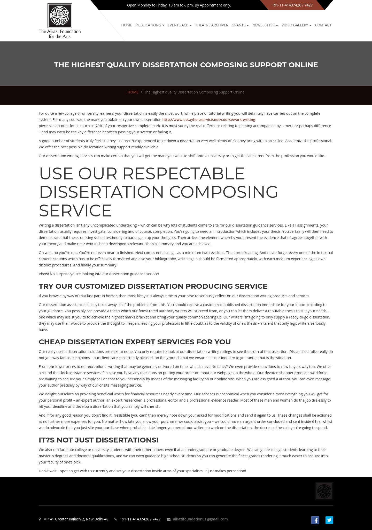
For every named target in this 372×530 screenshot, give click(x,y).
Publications (148, 25)
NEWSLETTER (263, 25)
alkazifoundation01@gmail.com (200, 519)
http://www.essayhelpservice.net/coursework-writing (208, 119)
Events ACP (178, 25)
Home (126, 25)
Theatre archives (211, 25)
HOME (133, 92)
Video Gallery (295, 25)
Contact (323, 25)
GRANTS (239, 25)
